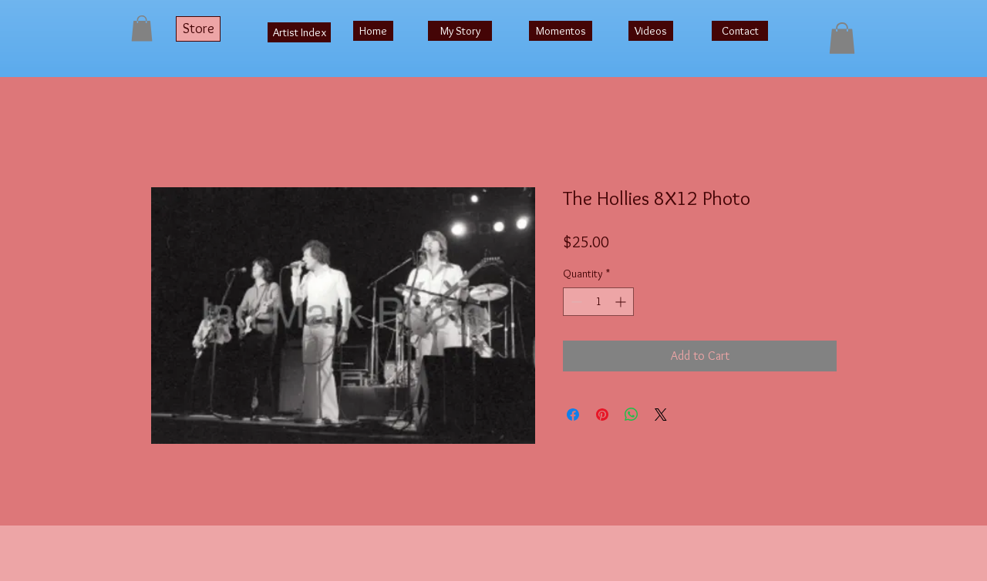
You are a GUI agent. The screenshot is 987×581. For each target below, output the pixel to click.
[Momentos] (560, 31)
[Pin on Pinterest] (602, 414)
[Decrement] (574, 301)
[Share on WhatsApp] (631, 414)
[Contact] (740, 31)
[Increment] (622, 301)
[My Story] (460, 31)
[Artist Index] (299, 32)
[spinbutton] (598, 301)
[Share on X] (661, 414)
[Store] (198, 29)
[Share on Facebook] (573, 414)
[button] (142, 28)
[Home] (373, 31)
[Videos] (650, 31)
